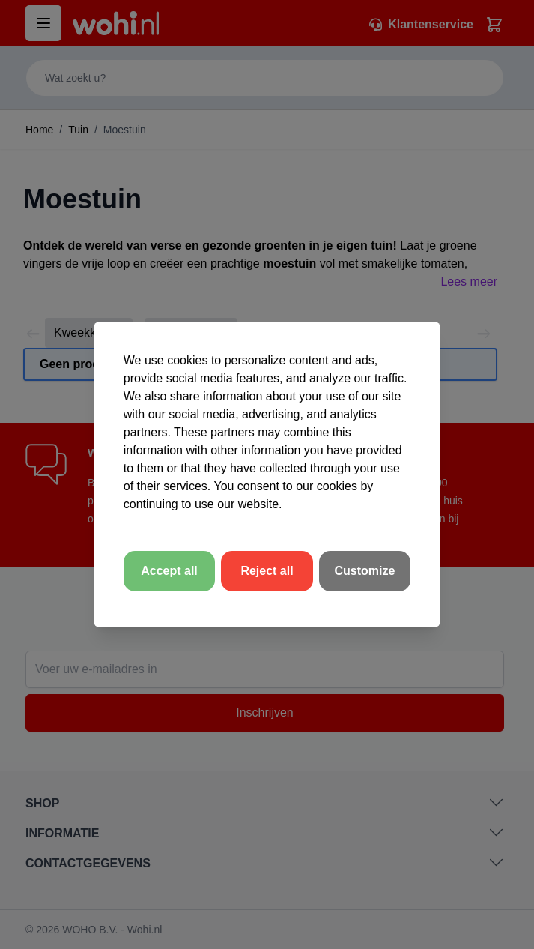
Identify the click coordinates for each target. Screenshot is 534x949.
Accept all (169, 570)
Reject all (266, 570)
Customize (365, 570)
